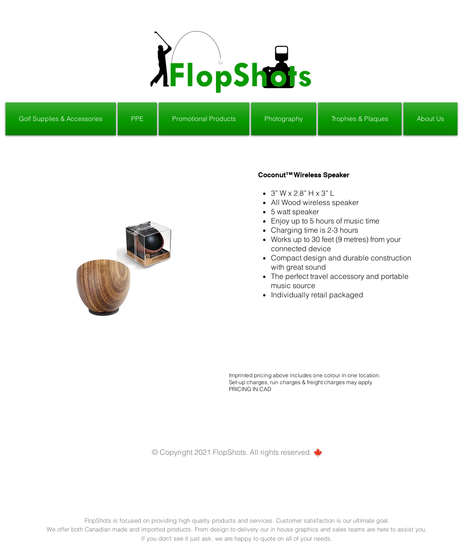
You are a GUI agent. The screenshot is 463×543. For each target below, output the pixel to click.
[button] (61, 119)
